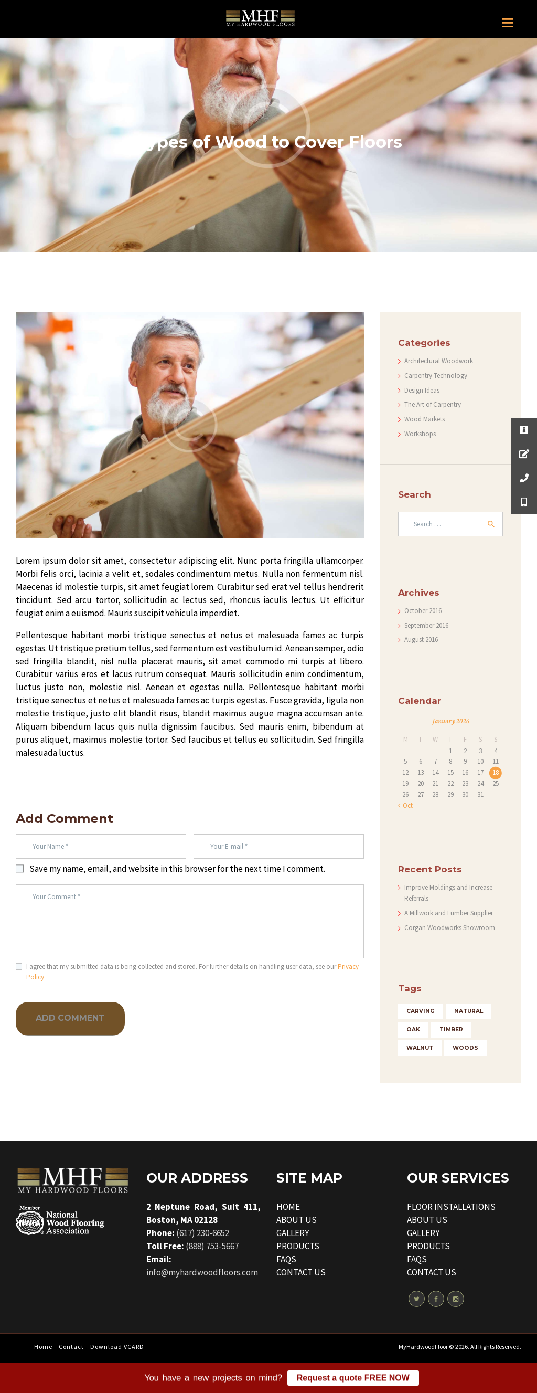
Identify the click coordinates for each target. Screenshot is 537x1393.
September (426, 625)
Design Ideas (421, 390)
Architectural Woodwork (438, 360)
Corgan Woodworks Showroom (449, 927)
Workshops (420, 433)
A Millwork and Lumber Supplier (448, 913)
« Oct (405, 805)
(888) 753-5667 (212, 1246)
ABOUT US (296, 1220)
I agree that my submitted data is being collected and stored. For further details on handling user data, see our (192, 972)
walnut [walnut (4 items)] (419, 1047)
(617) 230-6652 (202, 1233)
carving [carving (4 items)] (420, 1011)
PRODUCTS (297, 1246)
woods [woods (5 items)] (465, 1047)
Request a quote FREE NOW (353, 1381)
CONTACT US (301, 1272)
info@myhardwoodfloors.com (202, 1272)
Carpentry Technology (435, 375)
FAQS (286, 1259)
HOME (288, 1206)
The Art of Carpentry (432, 404)
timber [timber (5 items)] (451, 1029)
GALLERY (292, 1233)
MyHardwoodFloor (423, 1346)
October (423, 610)
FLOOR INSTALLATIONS (451, 1206)
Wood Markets (424, 419)
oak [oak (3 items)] (413, 1029)
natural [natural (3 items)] (468, 1011)
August (421, 639)
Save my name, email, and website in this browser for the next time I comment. (177, 868)
